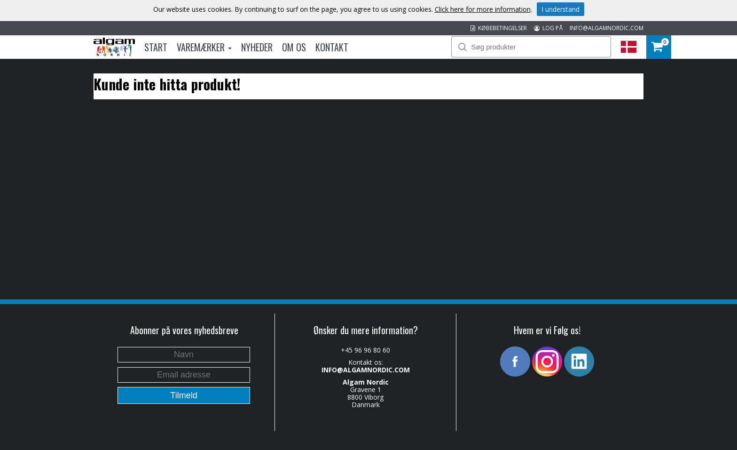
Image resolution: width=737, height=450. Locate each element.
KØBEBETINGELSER (498, 28)
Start (155, 47)
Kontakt (331, 47)
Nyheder (257, 47)
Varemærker (204, 47)
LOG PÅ (548, 28)
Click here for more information (483, 9)
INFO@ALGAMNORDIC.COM (606, 28)
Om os (294, 47)
